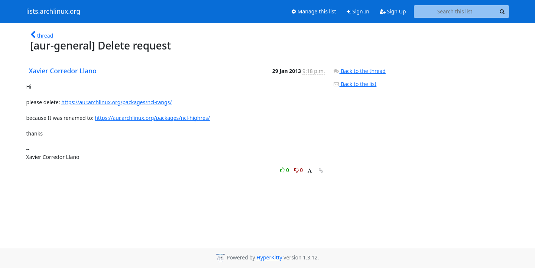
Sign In (358, 11)
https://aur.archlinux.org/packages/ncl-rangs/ (116, 102)
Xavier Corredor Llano (63, 70)
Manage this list (314, 11)
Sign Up (393, 11)
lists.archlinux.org (53, 11)
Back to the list (355, 83)
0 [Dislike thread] (298, 169)
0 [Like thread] (285, 169)
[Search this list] (455, 11)
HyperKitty (269, 257)
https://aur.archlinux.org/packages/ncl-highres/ (152, 117)
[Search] (502, 11)
